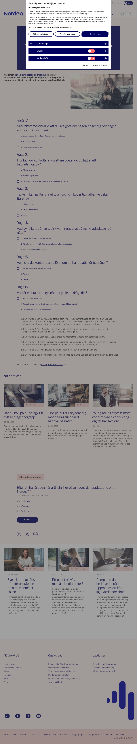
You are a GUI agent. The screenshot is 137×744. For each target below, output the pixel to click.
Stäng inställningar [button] (40, 34)
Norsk (43, 8)
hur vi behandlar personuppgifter (60, 27)
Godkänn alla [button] (95, 34)
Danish (31, 8)
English (37, 8)
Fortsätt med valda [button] (67, 34)
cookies (40, 27)
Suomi (47, 8)
